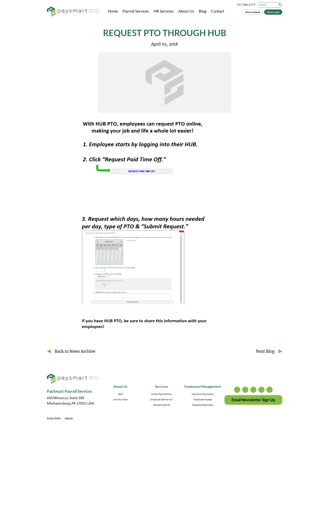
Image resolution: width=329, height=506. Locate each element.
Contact (217, 11)
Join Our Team (120, 399)
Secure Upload (252, 12)
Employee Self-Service (162, 399)
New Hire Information (203, 394)
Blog (202, 11)
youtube (269, 390)
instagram (237, 390)
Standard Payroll (161, 404)
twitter (245, 390)
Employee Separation (202, 404)
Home (113, 11)
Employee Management (202, 386)
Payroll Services (136, 11)
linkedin (261, 390)
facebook (253, 390)
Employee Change (203, 399)
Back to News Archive (75, 351)
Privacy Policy (54, 418)
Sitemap (69, 418)
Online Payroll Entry (161, 394)
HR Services (164, 11)
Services (161, 386)
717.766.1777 (246, 4)
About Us (186, 11)
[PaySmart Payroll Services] (73, 12)
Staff (120, 394)
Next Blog (265, 351)
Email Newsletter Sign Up (253, 399)
